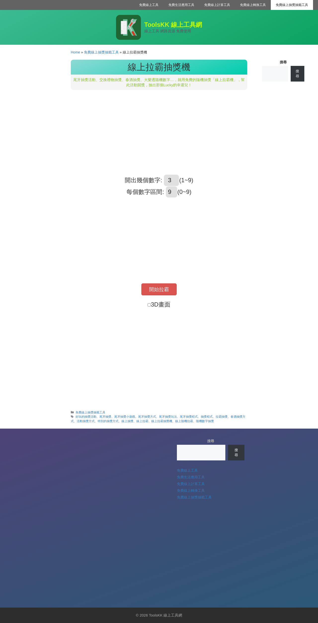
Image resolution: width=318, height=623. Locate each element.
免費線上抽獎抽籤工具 (292, 5)
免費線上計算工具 (217, 5)
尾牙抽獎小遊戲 (124, 416)
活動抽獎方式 (86, 421)
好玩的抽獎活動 (86, 416)
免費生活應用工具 (181, 5)
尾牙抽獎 (105, 416)
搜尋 (283, 62)
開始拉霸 (159, 289)
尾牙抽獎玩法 (168, 416)
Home (75, 52)
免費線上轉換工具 (253, 5)
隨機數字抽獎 (205, 421)
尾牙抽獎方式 (147, 416)
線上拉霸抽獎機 (161, 421)
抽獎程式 (207, 416)
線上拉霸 (142, 421)
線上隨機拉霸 (184, 421)
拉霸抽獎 (222, 416)
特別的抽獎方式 (108, 421)
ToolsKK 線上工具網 (173, 24)
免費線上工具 (149, 5)
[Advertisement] (159, 132)
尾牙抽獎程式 (189, 416)
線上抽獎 (127, 421)
